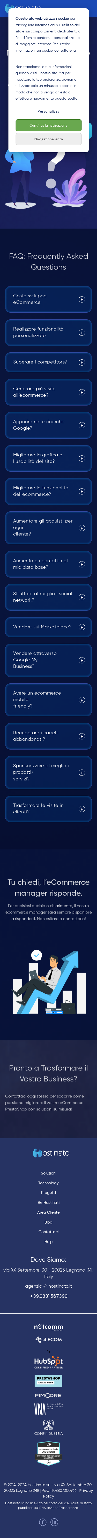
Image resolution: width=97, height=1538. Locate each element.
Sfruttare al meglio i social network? (42, 597)
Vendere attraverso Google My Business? (35, 660)
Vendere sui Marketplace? (42, 627)
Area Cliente (48, 1212)
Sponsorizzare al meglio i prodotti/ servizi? (41, 772)
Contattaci (48, 1232)
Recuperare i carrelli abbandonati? (36, 736)
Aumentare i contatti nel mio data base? (40, 564)
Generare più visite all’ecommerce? (34, 392)
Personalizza (48, 111)
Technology (48, 1183)
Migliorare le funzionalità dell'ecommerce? (40, 491)
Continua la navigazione (48, 125)
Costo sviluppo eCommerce (30, 299)
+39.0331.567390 (49, 1296)
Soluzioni (48, 1173)
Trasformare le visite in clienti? (38, 808)
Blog (48, 1222)
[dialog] (48, 80)
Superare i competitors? (40, 362)
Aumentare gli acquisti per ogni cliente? (43, 528)
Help (48, 1242)
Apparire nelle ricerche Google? (39, 425)
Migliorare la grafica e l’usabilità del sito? (38, 458)
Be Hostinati (48, 1203)
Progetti (48, 1193)
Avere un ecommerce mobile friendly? (37, 700)
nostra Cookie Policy (32, 57)
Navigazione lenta (48, 139)
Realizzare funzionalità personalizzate (38, 332)
